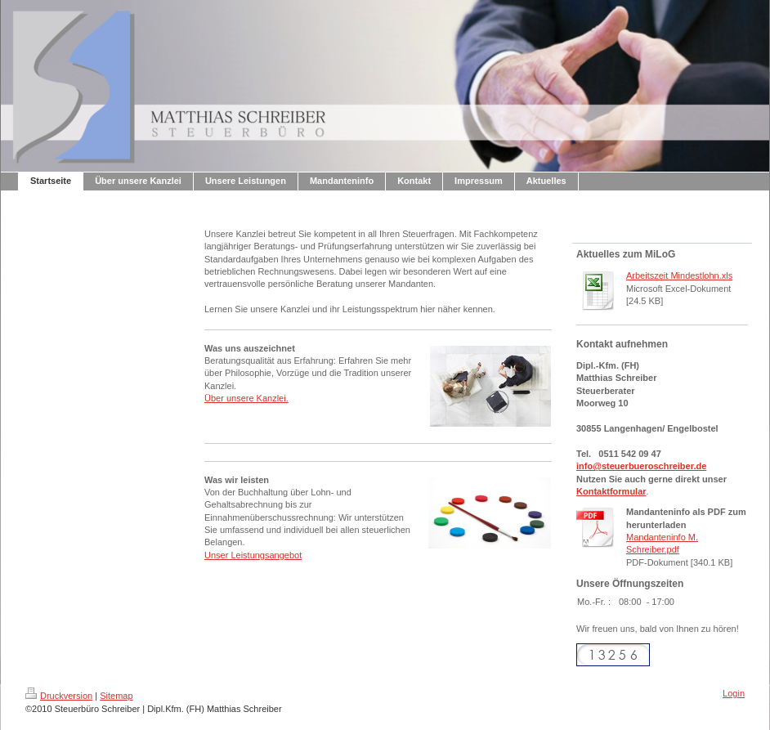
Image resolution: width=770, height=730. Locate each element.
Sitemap (116, 696)
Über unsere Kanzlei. (246, 398)
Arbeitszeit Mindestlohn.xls (679, 275)
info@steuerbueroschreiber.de (641, 466)
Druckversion (58, 696)
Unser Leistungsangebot (253, 555)
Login (734, 693)
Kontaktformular (611, 491)
